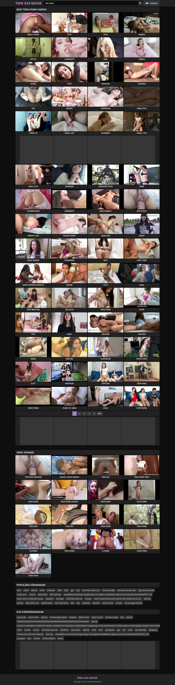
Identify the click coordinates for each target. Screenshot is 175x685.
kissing (94, 621)
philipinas (153, 630)
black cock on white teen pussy (30, 599)
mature (37, 638)
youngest (21, 638)
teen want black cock (91, 590)
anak (94, 630)
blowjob (73, 617)
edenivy (147, 599)
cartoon (88, 599)
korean (36, 630)
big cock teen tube (146, 590)
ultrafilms (64, 630)
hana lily (49, 634)
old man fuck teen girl (127, 590)
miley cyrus (22, 594)
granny (20, 603)
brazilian (96, 603)
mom (42, 590)
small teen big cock (74, 599)
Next (100, 413)
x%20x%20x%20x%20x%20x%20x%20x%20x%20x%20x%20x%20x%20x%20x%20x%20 (53, 621)
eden (59, 590)
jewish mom (84, 617)
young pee (109, 630)
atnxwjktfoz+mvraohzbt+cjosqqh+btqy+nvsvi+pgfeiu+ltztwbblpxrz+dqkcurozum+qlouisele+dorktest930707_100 (102, 634)
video (19, 630)
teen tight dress (61, 603)
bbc (72, 603)
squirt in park (97, 617)
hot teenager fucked (133, 603)
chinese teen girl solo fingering (30, 634)
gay (72, 590)
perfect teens (46, 603)
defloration (42, 594)
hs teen (119, 603)
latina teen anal (32, 603)
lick (124, 630)
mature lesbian (48, 638)
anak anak (21, 617)
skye (66, 590)
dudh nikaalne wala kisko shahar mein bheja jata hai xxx (117, 599)
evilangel (60, 599)
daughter (49, 599)
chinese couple (108, 590)
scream (32, 594)
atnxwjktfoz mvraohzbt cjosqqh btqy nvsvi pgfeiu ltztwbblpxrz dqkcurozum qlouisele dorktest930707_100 (108, 594)
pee (78, 590)
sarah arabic (33, 617)
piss (29, 638)
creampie (51, 590)
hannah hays (107, 603)
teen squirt (75, 630)
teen (19, 590)
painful (129, 617)
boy (78, 603)
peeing (44, 617)
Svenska (153, 3)
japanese (86, 603)
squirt (26, 590)
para (101, 630)
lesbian (34, 590)
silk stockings (55, 594)
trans (130, 630)
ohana (60, 638)
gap (118, 630)
